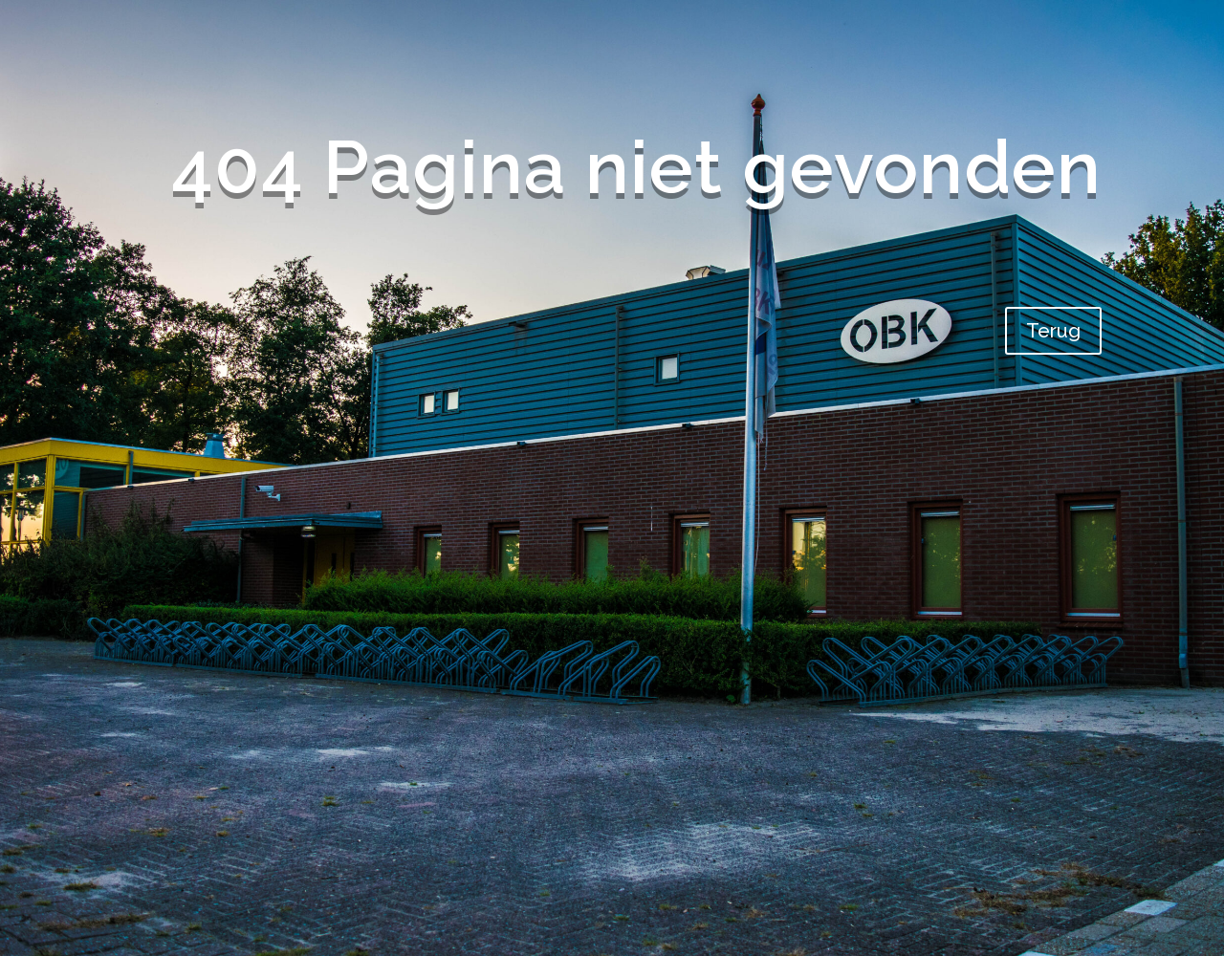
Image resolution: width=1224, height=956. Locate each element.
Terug (1053, 330)
